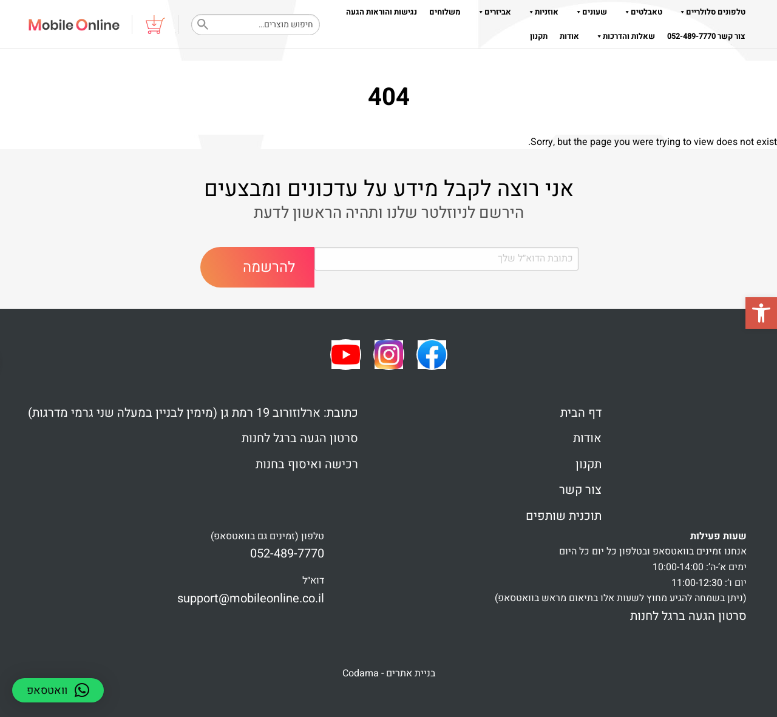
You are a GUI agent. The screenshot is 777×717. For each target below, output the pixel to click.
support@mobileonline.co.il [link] (250, 598)
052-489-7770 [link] (287, 553)
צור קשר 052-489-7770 (706, 36)
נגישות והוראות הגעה (381, 12)
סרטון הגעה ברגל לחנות (300, 438)
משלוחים (445, 12)
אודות (569, 36)
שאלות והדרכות (623, 36)
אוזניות (540, 12)
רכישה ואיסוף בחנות (307, 464)
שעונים (589, 12)
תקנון (539, 36)
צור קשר (580, 490)
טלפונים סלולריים (709, 12)
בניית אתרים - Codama (388, 673)
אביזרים (492, 12)
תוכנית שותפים (564, 516)
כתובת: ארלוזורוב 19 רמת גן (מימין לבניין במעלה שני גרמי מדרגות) (193, 413)
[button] (761, 313)
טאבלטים (640, 12)
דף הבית (581, 413)
